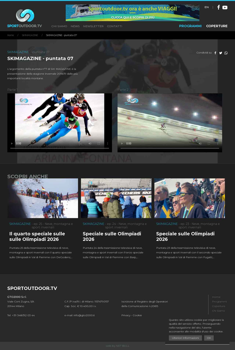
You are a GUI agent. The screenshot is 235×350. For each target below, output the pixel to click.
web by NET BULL (117, 345)
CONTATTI (114, 26)
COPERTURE (217, 26)
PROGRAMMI (190, 26)
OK (209, 338)
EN (207, 7)
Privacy (125, 315)
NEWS (75, 26)
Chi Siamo (218, 310)
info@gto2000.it (84, 315)
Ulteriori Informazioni (185, 338)
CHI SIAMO (59, 26)
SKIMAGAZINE (30, 35)
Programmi (219, 301)
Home (10, 35)
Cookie (137, 315)
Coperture (218, 306)
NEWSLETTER (93, 26)
